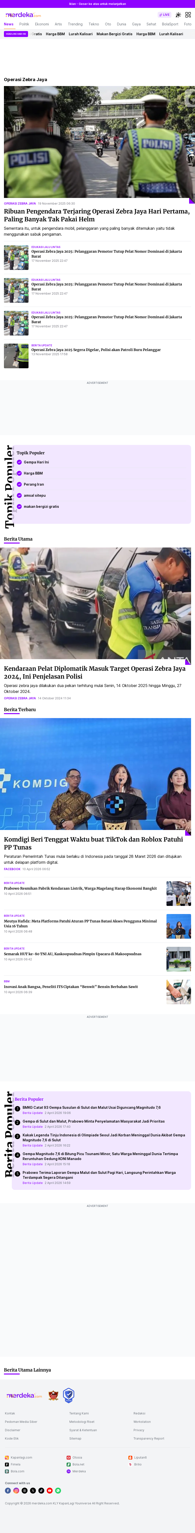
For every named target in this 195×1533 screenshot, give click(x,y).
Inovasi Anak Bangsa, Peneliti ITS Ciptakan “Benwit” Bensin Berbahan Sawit (71, 987)
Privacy (139, 1430)
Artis (58, 24)
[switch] (164, 15)
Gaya (136, 24)
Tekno (94, 24)
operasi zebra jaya (20, 203)
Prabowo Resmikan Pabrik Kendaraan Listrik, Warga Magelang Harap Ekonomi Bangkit (80, 888)
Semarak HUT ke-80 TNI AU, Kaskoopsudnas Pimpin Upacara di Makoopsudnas (72, 954)
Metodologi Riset (81, 1422)
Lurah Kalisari (82, 34)
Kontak (10, 1413)
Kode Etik (12, 1438)
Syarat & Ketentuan (83, 1430)
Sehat (151, 24)
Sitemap (75, 1438)
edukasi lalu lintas (45, 247)
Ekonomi (42, 24)
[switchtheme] (178, 15)
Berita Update (33, 1113)
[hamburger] (188, 15)
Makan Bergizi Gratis (116, 34)
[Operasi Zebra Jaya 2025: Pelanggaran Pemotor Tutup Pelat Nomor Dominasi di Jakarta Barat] (16, 257)
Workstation (142, 1422)
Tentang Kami (79, 1413)
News (9, 24)
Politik (24, 24)
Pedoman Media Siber (21, 1422)
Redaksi (139, 1413)
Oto (108, 24)
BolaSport (170, 24)
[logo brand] (53, 1396)
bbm (7, 981)
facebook (12, 869)
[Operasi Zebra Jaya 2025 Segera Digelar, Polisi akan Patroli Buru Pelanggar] (16, 356)
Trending (75, 24)
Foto (188, 24)
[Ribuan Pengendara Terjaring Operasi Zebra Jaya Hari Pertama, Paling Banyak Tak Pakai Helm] (99, 145)
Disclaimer (12, 1430)
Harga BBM (56, 34)
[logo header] (23, 15)
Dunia (121, 24)
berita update (41, 345)
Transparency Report (149, 1438)
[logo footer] (24, 1395)
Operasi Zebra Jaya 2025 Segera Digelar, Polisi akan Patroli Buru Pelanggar (96, 350)
